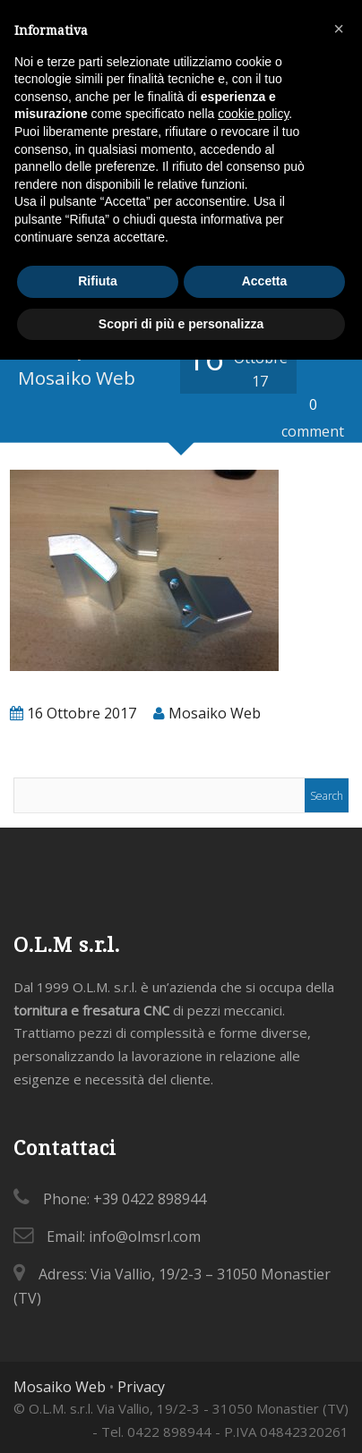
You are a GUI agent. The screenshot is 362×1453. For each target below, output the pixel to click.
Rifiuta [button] (97, 281)
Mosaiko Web (59, 1387)
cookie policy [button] (253, 113)
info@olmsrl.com (145, 1236)
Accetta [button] (265, 281)
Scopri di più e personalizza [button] (181, 324)
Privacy (141, 1387)
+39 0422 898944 (149, 1199)
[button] (338, 28)
